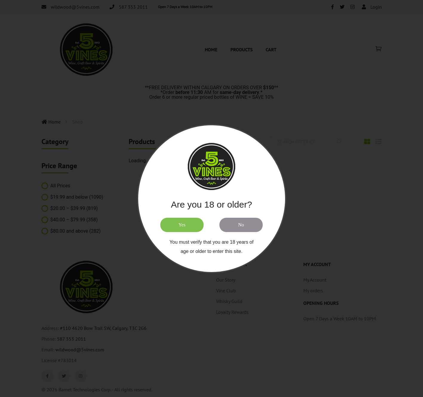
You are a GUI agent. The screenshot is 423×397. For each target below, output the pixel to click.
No (241, 224)
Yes (182, 224)
